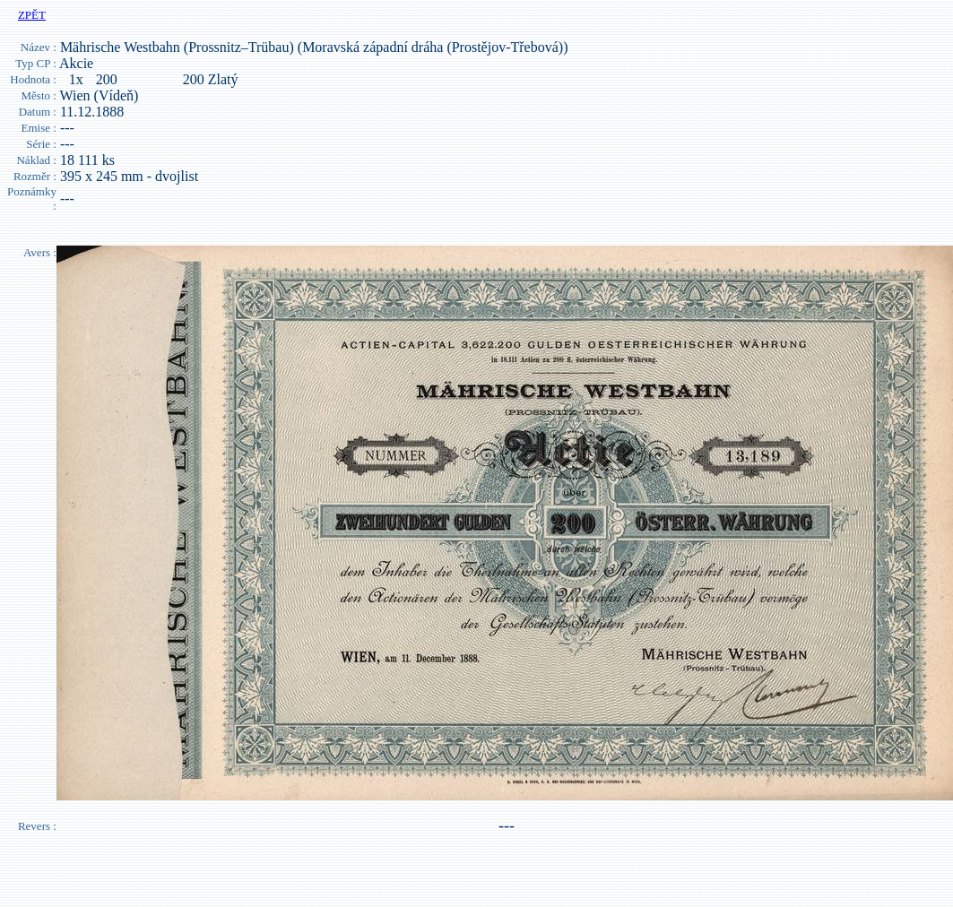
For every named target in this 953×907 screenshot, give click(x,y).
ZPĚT (32, 15)
